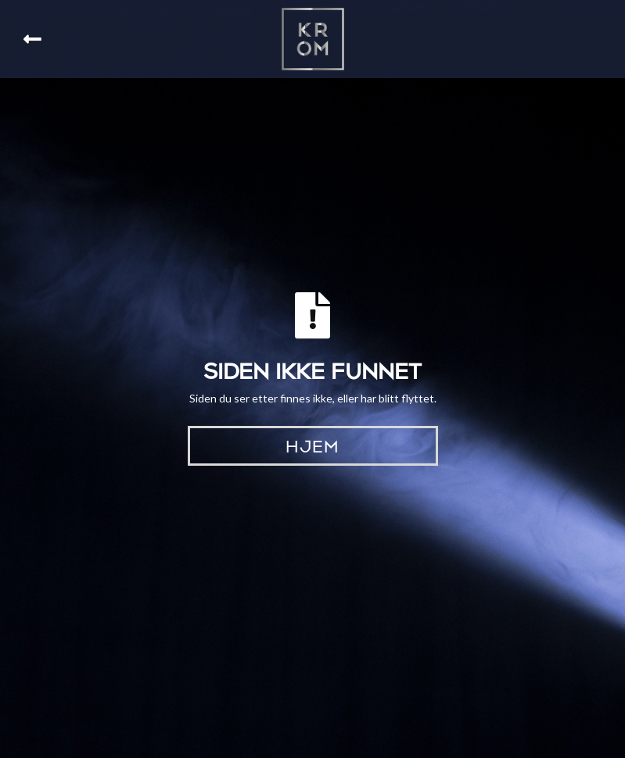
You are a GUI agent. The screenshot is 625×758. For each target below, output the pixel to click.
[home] (313, 39)
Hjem (312, 444)
